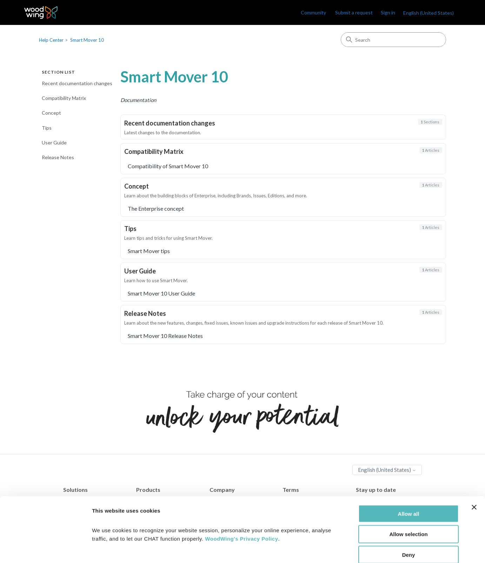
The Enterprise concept (156, 208)
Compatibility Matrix (64, 98)
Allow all (408, 477)
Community (313, 12)
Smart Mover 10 (87, 40)
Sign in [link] (388, 12)
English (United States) (428, 13)
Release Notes (58, 157)
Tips (47, 128)
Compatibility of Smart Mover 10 (168, 166)
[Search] (393, 40)
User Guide (54, 142)
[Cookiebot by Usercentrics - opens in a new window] (45, 549)
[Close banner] (474, 470)
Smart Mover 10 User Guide (161, 293)
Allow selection (408, 498)
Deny (408, 518)
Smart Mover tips (149, 250)
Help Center (51, 40)
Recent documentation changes (77, 83)
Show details (368, 549)
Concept (51, 113)
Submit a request (354, 12)
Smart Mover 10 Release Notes (165, 335)
